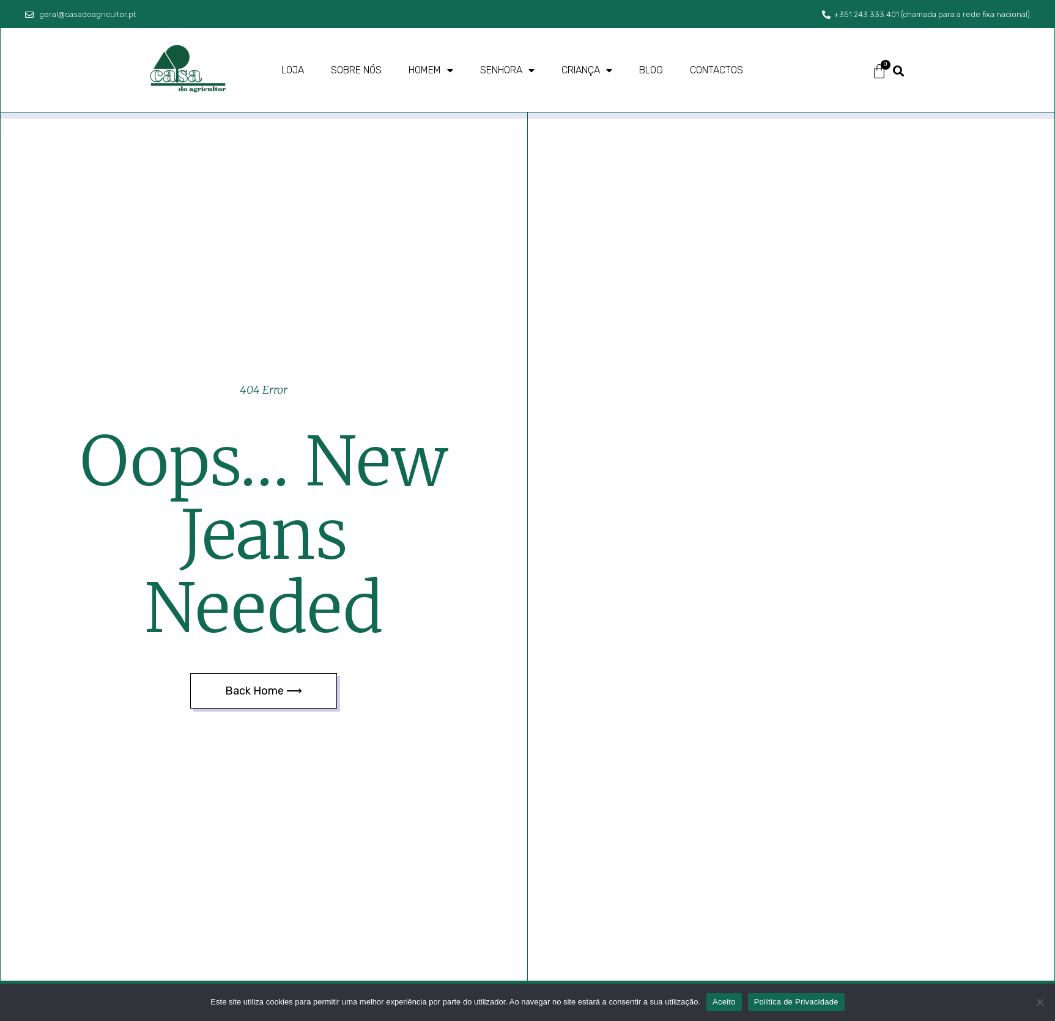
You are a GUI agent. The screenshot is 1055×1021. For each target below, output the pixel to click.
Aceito (724, 1001)
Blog (651, 70)
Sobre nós (356, 70)
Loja (292, 70)
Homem (431, 70)
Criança (586, 70)
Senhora (507, 70)
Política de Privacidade (796, 1001)
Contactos (716, 70)
